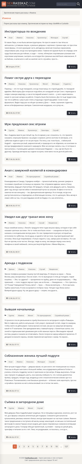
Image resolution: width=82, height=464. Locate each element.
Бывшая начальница (20, 309)
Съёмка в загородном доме (24, 402)
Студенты (67, 84)
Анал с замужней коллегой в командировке (36, 170)
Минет (45, 84)
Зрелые (11, 269)
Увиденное (52, 223)
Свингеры (45, 130)
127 (66, 446)
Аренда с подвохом (18, 263)
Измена (19, 38)
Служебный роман (51, 176)
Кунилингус (42, 38)
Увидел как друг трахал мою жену (29, 217)
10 (56, 446)
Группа (11, 130)
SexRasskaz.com (31, 458)
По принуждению (33, 176)
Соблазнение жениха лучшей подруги (32, 356)
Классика (30, 38)
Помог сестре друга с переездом (28, 78)
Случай (65, 38)
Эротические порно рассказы (16, 13)
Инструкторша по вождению (25, 31)
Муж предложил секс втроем (25, 124)
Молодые (54, 38)
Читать (72, 67)
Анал (10, 38)
